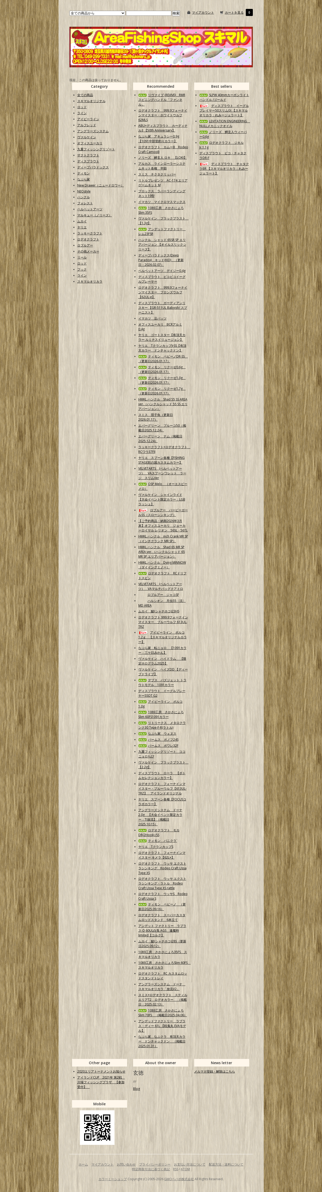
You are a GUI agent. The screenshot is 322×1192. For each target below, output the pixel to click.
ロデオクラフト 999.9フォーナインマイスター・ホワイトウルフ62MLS (162, 115)
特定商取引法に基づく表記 (151, 1169)
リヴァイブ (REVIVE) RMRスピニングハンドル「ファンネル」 (161, 100)
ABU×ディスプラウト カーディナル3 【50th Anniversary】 (163, 128)
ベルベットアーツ (89, 209)
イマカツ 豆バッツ (152, 318)
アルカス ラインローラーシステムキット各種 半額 (161, 166)
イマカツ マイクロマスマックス (161, 202)
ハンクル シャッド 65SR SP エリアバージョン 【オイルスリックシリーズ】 (162, 244)
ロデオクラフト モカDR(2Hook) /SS (158, 832)
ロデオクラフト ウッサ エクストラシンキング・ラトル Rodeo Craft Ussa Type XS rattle (162, 883)
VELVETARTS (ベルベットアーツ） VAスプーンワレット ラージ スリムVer (162, 473)
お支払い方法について (189, 1164)
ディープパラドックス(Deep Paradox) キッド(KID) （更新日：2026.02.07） (161, 260)
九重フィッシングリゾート (96, 149)
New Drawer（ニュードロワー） (100, 185)
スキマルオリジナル (91, 101)
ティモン (83, 173)
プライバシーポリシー (155, 1164)
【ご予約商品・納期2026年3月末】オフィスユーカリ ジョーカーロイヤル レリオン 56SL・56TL (163, 525)
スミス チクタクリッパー (157, 174)
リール (82, 257)
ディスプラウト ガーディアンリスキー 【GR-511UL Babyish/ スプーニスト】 (162, 308)
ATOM (185, 1169)
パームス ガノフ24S (158, 739)
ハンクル (83, 197)
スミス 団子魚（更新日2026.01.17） (155, 417)
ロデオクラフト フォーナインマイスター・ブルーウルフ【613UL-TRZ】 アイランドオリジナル (162, 788)
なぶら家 (83, 179)
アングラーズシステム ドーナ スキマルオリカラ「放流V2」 (161, 986)
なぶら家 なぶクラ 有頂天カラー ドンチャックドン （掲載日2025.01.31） (161, 1041)
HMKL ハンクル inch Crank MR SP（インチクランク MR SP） (163, 538)
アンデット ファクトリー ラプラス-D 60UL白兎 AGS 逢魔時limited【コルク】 (162, 930)
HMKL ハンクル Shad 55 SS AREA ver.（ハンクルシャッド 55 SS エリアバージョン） (163, 404)
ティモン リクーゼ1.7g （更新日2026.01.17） (162, 390)
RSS (175, 1169)
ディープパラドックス (93, 167)
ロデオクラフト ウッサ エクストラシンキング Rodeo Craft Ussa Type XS (162, 868)
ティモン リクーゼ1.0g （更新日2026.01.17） (162, 380)
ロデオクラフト (88, 239)
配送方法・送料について (226, 1164)
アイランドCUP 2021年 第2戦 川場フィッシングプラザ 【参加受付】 (101, 1082)
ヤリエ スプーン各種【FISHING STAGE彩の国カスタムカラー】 (161, 460)
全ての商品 (85, 95)
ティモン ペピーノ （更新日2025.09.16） (162, 906)
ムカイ (82, 221)
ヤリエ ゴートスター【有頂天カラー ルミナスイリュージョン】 (161, 337)
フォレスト (85, 203)
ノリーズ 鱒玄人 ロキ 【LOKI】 (162, 157)
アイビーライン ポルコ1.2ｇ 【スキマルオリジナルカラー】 (162, 637)
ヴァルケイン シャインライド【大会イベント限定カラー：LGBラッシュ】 (161, 499)
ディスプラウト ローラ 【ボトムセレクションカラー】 (161, 775)
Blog (136, 1088)
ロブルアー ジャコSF (158, 594)
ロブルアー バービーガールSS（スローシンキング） (163, 512)
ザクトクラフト (88, 155)
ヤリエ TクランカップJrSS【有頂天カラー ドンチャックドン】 (162, 348)
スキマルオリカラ (89, 281)
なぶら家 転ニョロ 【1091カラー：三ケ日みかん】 (162, 650)
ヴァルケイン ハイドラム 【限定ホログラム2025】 (162, 661)
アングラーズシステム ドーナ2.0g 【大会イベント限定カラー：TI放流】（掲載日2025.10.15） (160, 817)
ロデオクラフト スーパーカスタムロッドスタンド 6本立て (161, 917)
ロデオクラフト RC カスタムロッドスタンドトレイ (162, 975)
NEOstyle (84, 191)
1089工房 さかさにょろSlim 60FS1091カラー (161, 714)
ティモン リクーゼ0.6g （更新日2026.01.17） (162, 369)
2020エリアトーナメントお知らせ (101, 1071)
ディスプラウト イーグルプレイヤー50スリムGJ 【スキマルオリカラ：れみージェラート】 (224, 110)
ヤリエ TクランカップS (155, 846)
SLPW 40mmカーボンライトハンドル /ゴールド (224, 97)
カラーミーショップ (113, 1179)
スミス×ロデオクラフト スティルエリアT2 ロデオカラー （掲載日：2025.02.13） (162, 1000)
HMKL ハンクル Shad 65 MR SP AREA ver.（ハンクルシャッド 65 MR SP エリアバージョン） (161, 552)
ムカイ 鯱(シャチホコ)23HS (158, 611)
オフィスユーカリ (89, 143)
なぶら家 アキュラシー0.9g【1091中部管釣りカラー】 (158, 138)
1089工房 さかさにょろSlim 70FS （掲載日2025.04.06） (162, 1012)
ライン (82, 113)
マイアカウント (203, 12)
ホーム (83, 1164)
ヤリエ (82, 227)
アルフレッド (86, 125)
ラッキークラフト (89, 233)
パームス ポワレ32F (158, 745)
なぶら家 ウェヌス (157, 733)
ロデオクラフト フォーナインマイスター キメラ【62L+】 (161, 855)
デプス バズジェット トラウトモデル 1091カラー (162, 682)
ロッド (82, 107)
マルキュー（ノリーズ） (94, 215)
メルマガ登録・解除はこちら (214, 1071)
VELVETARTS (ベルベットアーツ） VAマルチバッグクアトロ (160, 586)
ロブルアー (85, 245)
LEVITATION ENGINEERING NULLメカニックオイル (224, 123)
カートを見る (234, 12)
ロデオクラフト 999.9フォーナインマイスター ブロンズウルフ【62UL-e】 (162, 292)
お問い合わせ (126, 1164)
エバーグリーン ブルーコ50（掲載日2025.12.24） (162, 427)
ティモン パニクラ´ (157, 840)
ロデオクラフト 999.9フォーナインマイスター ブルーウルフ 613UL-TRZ (163, 622)
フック (82, 269)
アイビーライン (88, 119)
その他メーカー (88, 251)
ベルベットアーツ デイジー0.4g (161, 270)
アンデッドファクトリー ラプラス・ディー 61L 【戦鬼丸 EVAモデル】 (162, 1026)
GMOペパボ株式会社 (179, 1179)
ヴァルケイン (86, 137)
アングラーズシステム (93, 131)
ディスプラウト (88, 161)
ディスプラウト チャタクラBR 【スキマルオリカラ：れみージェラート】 (224, 168)
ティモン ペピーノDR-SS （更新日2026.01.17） (163, 358)
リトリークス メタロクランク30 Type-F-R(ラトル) (162, 725)
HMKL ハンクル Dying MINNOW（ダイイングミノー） (162, 564)
